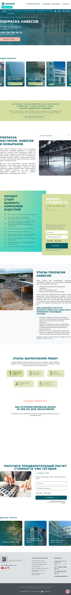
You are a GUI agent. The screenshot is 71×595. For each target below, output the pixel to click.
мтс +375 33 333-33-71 (60, 568)
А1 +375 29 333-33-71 (60, 572)
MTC (61, 11)
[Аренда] (4, 11)
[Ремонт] (10, 10)
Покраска (12, 17)
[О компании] (46, 4)
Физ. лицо (58, 241)
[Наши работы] (56, 4)
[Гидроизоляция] (41, 10)
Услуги (6, 17)
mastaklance (47, 591)
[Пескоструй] (49, 10)
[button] (1, 74)
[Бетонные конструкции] (29, 10)
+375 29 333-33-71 (11, 32)
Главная (2, 17)
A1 (56, 11)
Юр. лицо (50, 241)
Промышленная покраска (22, 17)
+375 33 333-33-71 (33, 4)
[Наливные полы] (18, 10)
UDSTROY (9, 4)
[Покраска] (4, 10)
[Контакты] (65, 4)
